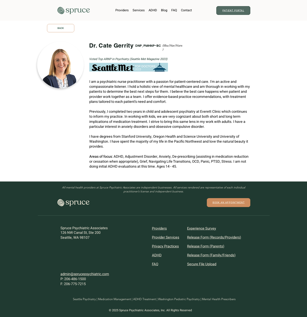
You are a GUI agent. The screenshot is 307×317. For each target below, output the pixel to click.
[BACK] (60, 28)
